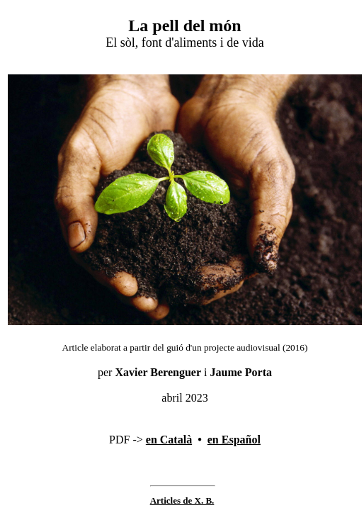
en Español (234, 440)
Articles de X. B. (182, 500)
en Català (169, 440)
